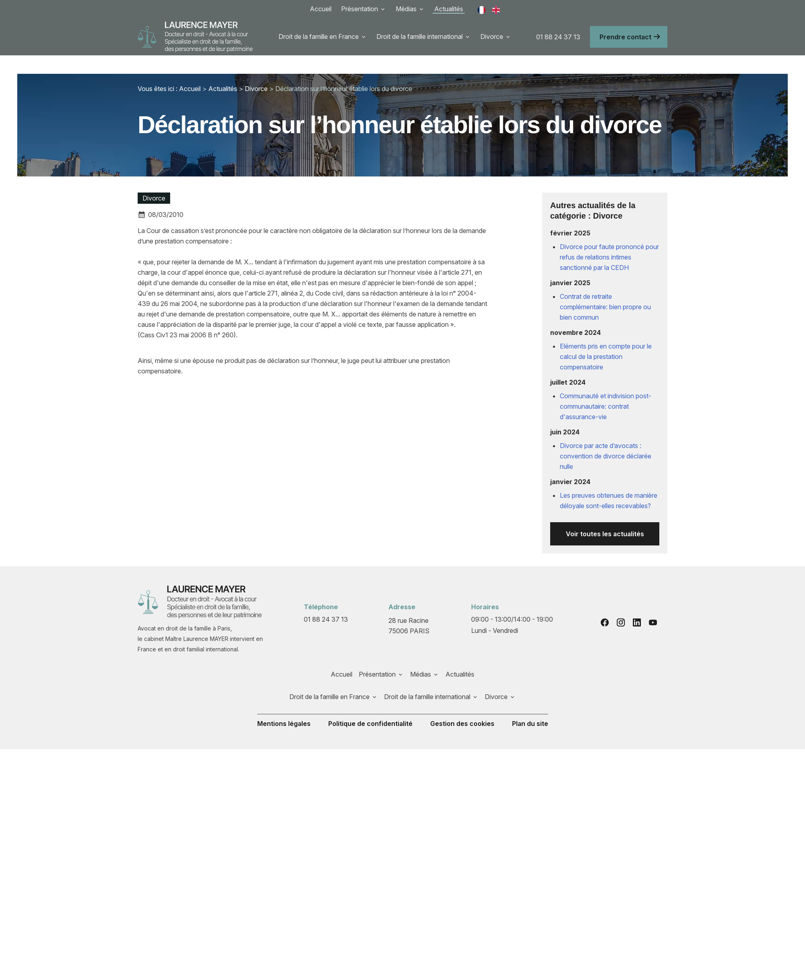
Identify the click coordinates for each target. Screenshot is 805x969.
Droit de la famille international (419, 36)
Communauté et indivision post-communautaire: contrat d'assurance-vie (605, 387)
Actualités (448, 9)
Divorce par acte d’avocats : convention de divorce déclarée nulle (605, 437)
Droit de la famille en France (318, 36)
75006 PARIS (409, 606)
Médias (406, 9)
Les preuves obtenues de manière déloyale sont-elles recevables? (608, 482)
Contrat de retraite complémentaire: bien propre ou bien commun (605, 288)
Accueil (320, 9)
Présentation (359, 9)
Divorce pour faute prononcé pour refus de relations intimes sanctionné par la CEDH (609, 238)
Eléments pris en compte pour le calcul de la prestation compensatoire (606, 338)
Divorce (491, 36)
